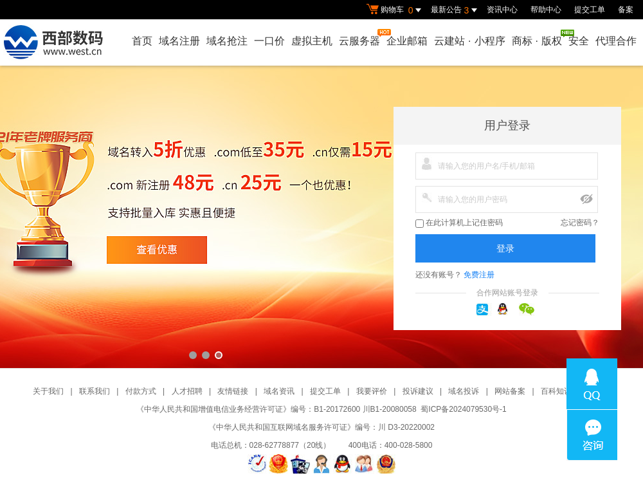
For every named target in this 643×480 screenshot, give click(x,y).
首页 (142, 40)
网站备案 (509, 391)
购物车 (395, 10)
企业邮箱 (407, 40)
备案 (625, 9)
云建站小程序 (469, 40)
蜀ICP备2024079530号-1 (463, 409)
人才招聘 (187, 391)
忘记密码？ (580, 222)
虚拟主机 (311, 40)
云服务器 (360, 37)
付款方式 (140, 391)
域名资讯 (279, 391)
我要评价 (371, 391)
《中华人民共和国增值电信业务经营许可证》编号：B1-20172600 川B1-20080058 (276, 409)
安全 (578, 40)
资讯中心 (502, 9)
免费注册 (479, 274)
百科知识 (556, 391)
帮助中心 (545, 9)
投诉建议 (418, 391)
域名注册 (179, 40)
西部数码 (321, 217)
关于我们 (48, 391)
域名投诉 (463, 391)
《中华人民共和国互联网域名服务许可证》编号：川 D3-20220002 (321, 427)
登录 (505, 248)
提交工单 (589, 9)
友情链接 (232, 391)
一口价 (269, 40)
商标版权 (537, 38)
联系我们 (94, 391)
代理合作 (616, 40)
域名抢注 (227, 40)
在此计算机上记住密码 (459, 223)
